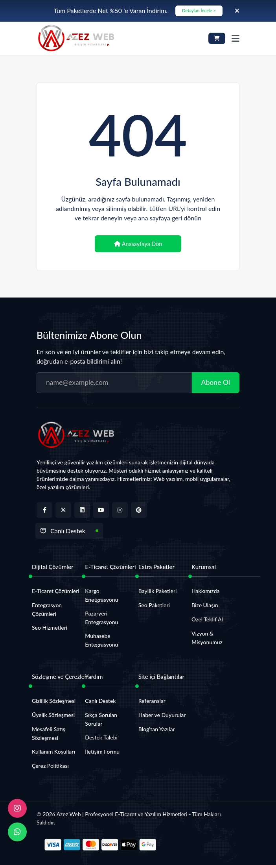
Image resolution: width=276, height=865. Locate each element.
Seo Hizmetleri (49, 627)
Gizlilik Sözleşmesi (53, 700)
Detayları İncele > (199, 10)
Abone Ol (215, 382)
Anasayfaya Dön (138, 243)
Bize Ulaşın (204, 605)
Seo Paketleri (154, 605)
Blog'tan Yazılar (156, 729)
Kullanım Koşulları (53, 751)
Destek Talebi (101, 737)
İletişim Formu (102, 751)
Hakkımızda (205, 591)
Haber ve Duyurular (162, 715)
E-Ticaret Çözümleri (55, 591)
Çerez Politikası (50, 765)
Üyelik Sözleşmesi (53, 715)
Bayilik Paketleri (157, 591)
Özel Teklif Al (207, 619)
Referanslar (152, 700)
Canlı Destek (62, 530)
